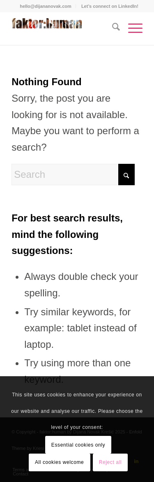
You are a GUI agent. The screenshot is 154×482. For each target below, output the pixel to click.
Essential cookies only (78, 445)
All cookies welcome (59, 462)
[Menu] (131, 28)
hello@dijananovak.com (45, 6)
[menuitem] (46, 6)
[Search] (112, 28)
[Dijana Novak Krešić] (63, 28)
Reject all (110, 462)
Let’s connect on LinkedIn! (109, 6)
